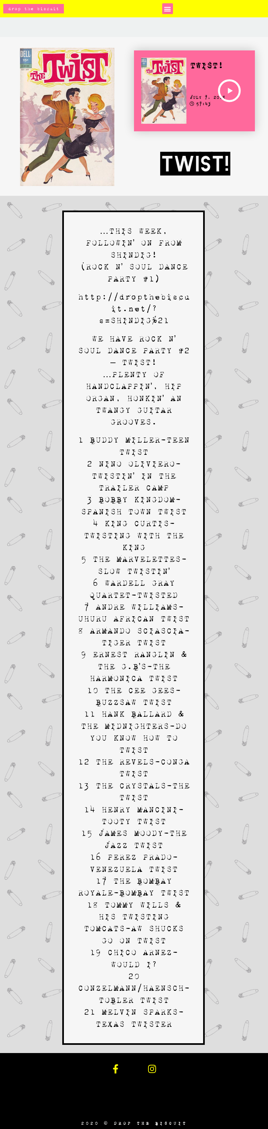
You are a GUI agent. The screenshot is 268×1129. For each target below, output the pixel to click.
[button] (167, 8)
